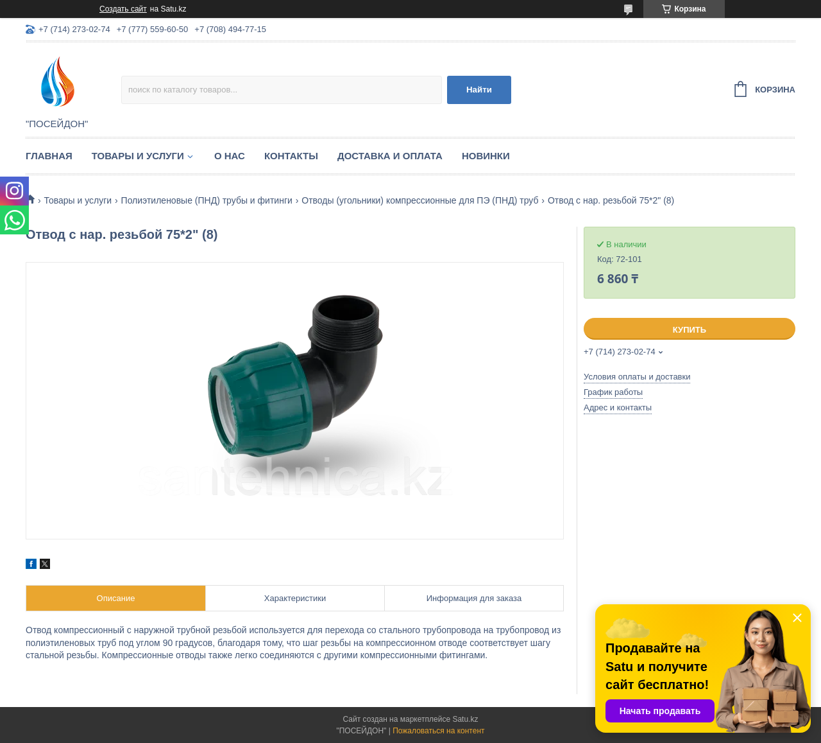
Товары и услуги (138, 156)
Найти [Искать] (479, 89)
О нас (229, 156)
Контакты (291, 156)
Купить (689, 330)
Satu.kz (465, 719)
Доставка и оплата (390, 156)
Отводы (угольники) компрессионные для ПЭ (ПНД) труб (419, 200)
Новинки (486, 156)
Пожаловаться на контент (438, 730)
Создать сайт (123, 8)
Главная (49, 156)
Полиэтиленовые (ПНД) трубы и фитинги (206, 200)
